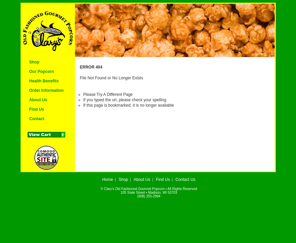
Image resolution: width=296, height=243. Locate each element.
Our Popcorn (41, 71)
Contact (37, 118)
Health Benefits (44, 81)
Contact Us (185, 179)
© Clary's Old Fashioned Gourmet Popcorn (133, 189)
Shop (34, 62)
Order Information (46, 90)
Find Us (36, 109)
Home (107, 179)
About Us (38, 100)
